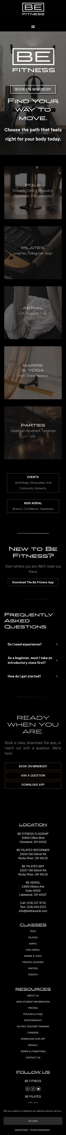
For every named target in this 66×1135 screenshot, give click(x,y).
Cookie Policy (22, 1129)
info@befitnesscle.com (33, 910)
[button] (33, 26)
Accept (33, 1120)
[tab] (33, 644)
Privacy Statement (40, 1129)
